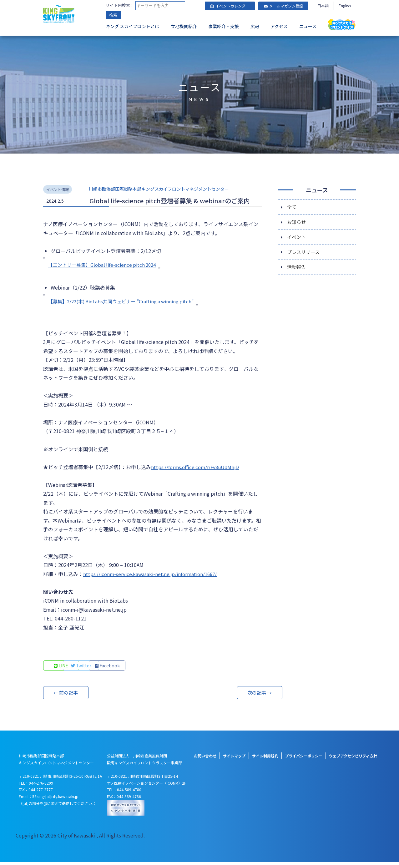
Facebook (146, 668)
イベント (297, 237)
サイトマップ (234, 758)
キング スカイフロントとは (132, 27)
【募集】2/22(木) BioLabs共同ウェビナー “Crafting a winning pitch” (126, 301)
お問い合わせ (205, 758)
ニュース (307, 27)
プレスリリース (304, 253)
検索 (113, 15)
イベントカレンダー (229, 5)
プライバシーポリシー (303, 758)
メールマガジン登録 (283, 5)
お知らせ (297, 221)
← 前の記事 (66, 696)
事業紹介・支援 (223, 27)
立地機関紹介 (184, 27)
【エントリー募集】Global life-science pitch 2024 (105, 264)
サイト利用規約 (265, 758)
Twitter (104, 668)
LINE (62, 668)
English (345, 5)
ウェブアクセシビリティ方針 (353, 758)
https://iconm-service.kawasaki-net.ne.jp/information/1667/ (153, 576)
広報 (254, 27)
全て (292, 206)
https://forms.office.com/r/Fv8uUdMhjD (197, 468)
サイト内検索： (120, 5)
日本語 (323, 5)
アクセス (279, 27)
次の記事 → (238, 696)
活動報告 (297, 268)
